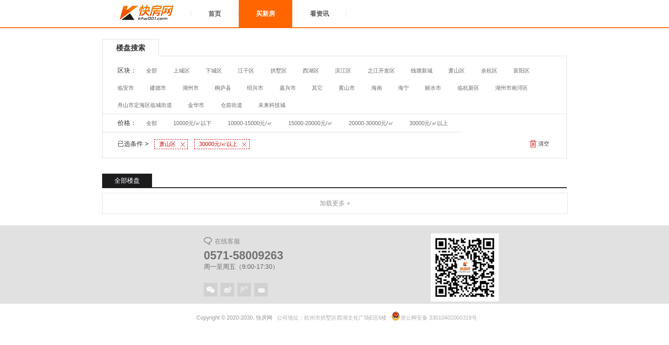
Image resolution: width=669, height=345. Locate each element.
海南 (376, 88)
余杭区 (489, 71)
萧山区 (456, 71)
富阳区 (521, 71)
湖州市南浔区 (511, 88)
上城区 (181, 71)
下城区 (214, 71)
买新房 (265, 13)
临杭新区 (468, 88)
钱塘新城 (422, 71)
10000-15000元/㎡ (250, 123)
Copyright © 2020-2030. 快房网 (234, 318)
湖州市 (190, 88)
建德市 (158, 88)
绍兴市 (255, 88)
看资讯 (319, 13)
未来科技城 (271, 105)
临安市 (126, 88)
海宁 (403, 88)
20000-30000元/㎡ (371, 123)
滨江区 (343, 71)
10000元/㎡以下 (192, 123)
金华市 (196, 105)
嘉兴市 (288, 88)
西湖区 (311, 71)
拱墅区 (279, 71)
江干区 (246, 71)
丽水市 (433, 88)
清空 (543, 144)
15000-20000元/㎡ (310, 123)
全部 (151, 71)
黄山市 (347, 88)
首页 (214, 13)
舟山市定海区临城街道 (145, 105)
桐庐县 (223, 88)
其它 (317, 88)
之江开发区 (381, 71)
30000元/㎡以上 (428, 123)
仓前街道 (231, 105)
